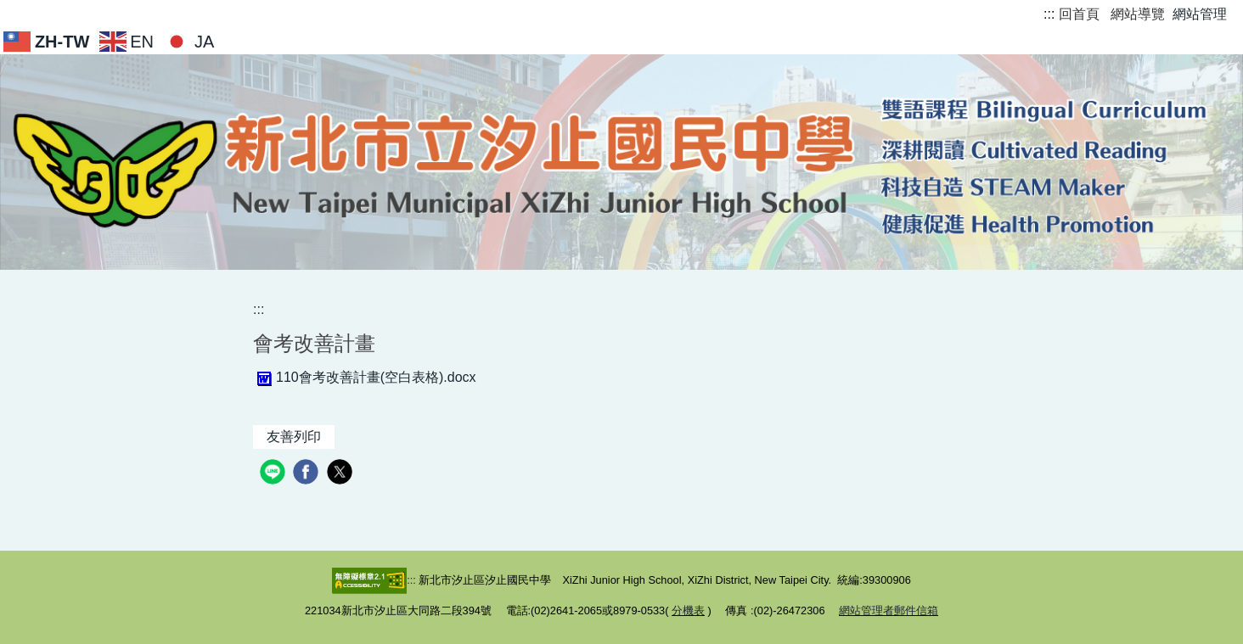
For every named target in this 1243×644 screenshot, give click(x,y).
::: (1049, 14)
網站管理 (1200, 14)
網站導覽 (1138, 14)
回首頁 (1079, 14)
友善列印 (294, 436)
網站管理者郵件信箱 (888, 610)
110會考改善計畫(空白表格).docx (364, 377)
